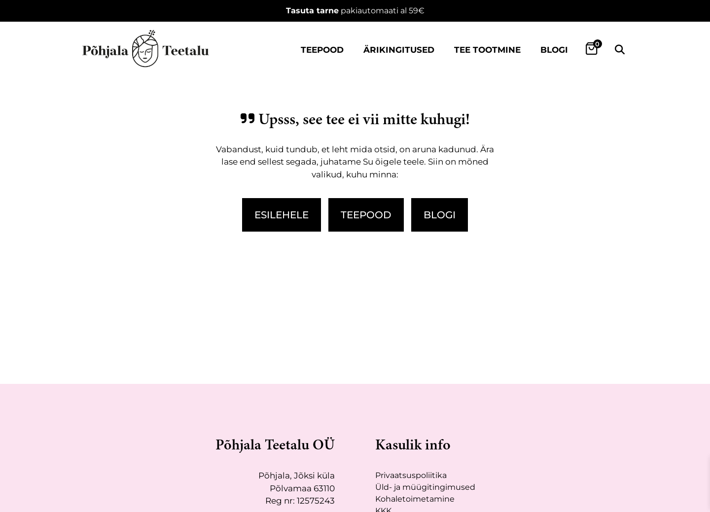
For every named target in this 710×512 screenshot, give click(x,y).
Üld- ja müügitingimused (425, 487)
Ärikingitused (398, 50)
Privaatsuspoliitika (411, 475)
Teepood (322, 50)
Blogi (554, 50)
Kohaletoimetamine (415, 499)
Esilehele (281, 215)
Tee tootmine (487, 50)
